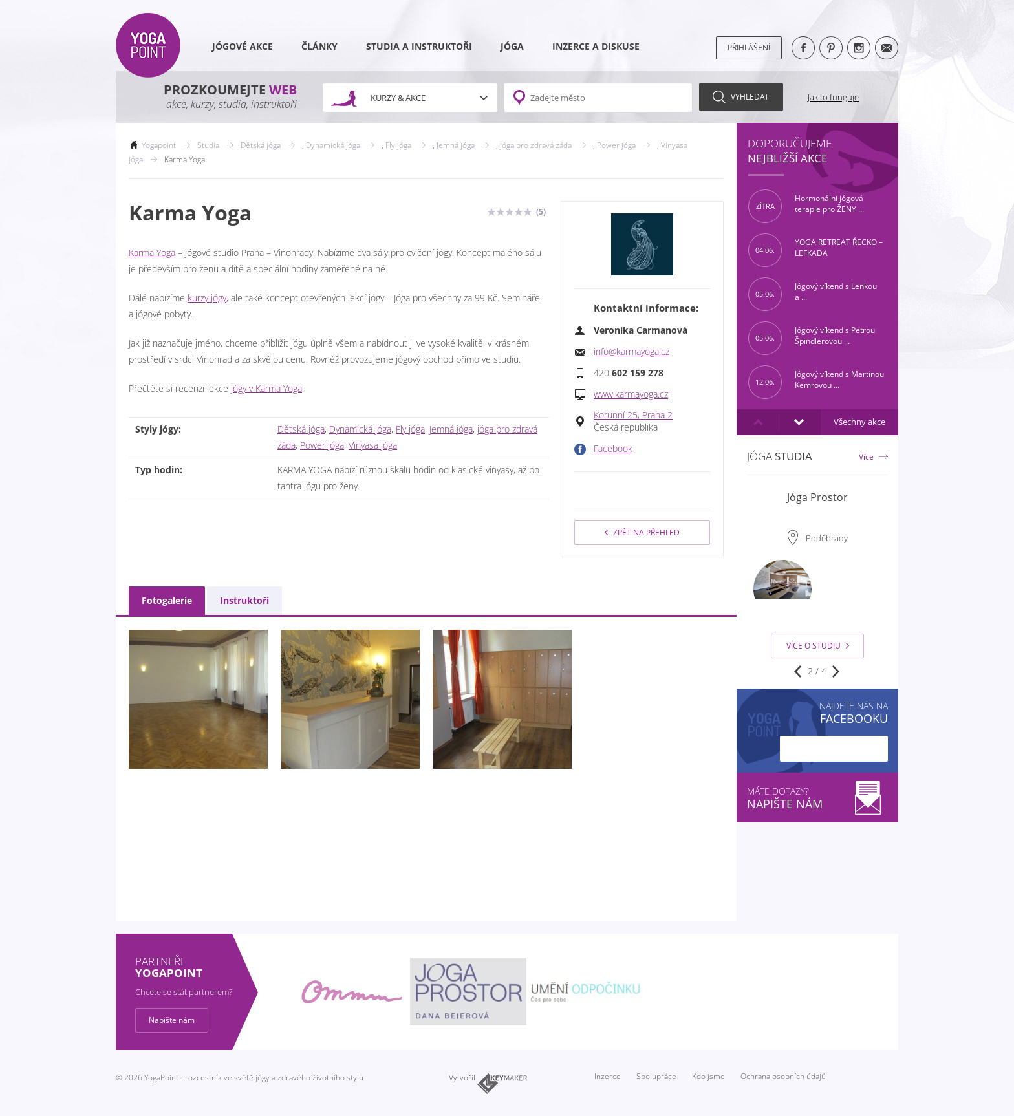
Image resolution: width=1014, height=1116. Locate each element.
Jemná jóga (451, 429)
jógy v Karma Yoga (266, 388)
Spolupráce (656, 1076)
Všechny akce (859, 421)
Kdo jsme (708, 1076)
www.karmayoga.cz (631, 394)
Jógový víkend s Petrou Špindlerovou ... (811, 338)
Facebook (613, 449)
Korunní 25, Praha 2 (633, 415)
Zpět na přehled (642, 532)
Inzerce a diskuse (596, 46)
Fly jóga (410, 429)
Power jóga (322, 445)
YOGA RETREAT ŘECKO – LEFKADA (815, 250)
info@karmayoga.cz (631, 352)
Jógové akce (242, 46)
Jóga (512, 46)
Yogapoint (159, 145)
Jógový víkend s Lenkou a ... (812, 294)
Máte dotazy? (817, 798)
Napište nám (172, 1019)
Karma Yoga (152, 253)
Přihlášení (749, 47)
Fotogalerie (167, 600)
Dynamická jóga (360, 429)
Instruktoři (244, 600)
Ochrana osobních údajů (783, 1076)
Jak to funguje (833, 97)
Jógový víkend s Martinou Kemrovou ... (816, 382)
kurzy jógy (207, 298)
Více (866, 456)
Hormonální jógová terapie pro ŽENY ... (806, 206)
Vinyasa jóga (373, 445)
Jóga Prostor (817, 497)
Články (319, 46)
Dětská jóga (301, 429)
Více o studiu (817, 645)
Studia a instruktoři (419, 46)
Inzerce (607, 1076)
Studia (208, 145)
